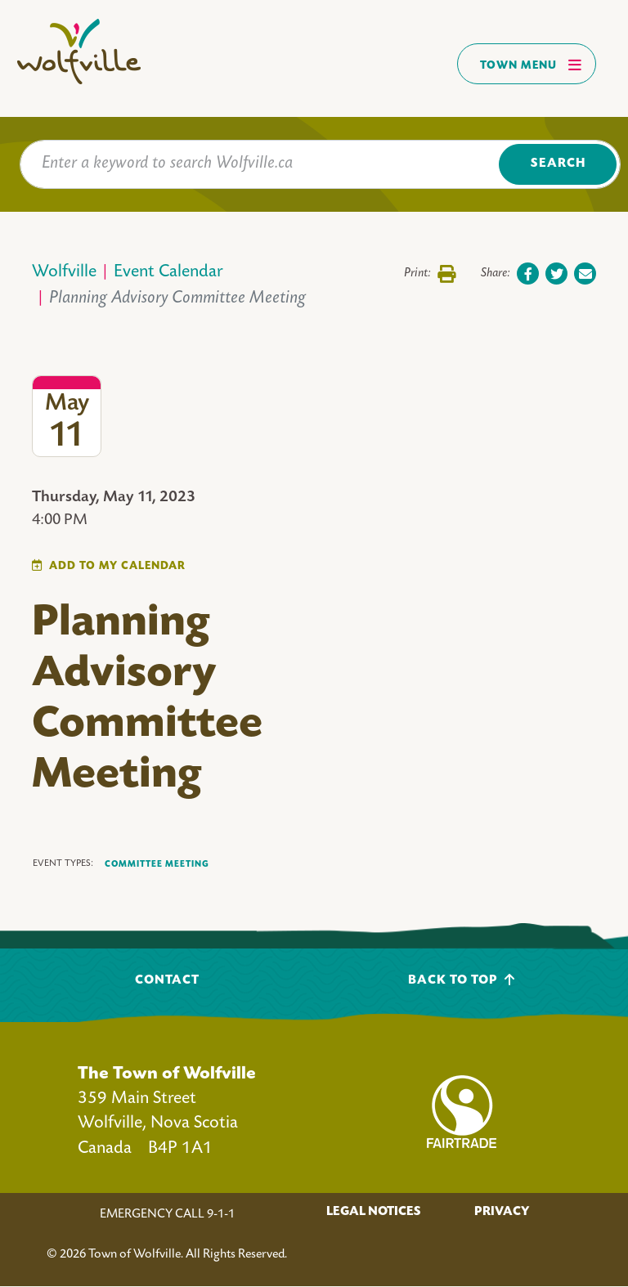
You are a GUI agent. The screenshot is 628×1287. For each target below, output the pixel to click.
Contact (167, 981)
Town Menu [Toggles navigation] (531, 64)
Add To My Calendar (117, 566)
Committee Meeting (157, 864)
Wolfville (64, 272)
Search (558, 164)
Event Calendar (168, 272)
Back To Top (461, 980)
